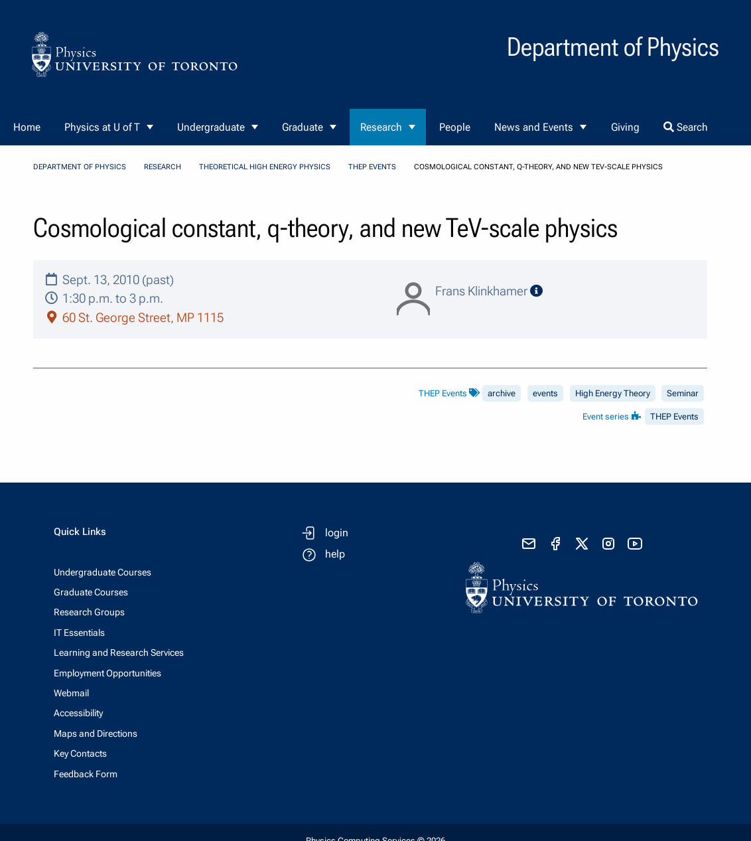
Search (685, 127)
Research (381, 127)
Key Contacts (80, 753)
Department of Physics (79, 167)
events (545, 393)
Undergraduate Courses (102, 572)
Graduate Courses (91, 592)
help (335, 554)
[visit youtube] (635, 544)
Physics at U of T (102, 127)
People (454, 127)
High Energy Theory (612, 393)
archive (501, 393)
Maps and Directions (95, 733)
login (336, 532)
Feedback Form (85, 774)
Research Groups (89, 612)
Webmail (71, 693)
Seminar (683, 393)
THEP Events (372, 167)
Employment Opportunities (107, 673)
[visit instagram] (608, 544)
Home (26, 127)
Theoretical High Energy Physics (264, 167)
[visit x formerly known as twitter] (582, 544)
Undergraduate (211, 127)
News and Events (533, 127)
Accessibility (78, 713)
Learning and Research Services (119, 652)
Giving (625, 127)
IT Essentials (79, 632)
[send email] (529, 544)
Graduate (302, 127)
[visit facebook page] (555, 544)
